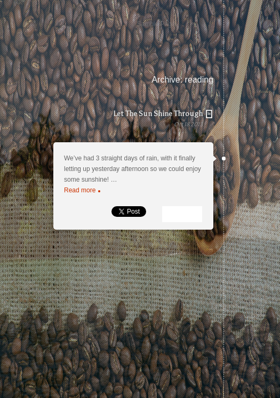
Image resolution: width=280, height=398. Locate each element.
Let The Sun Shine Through (122, 125)
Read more (82, 190)
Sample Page (156, 24)
